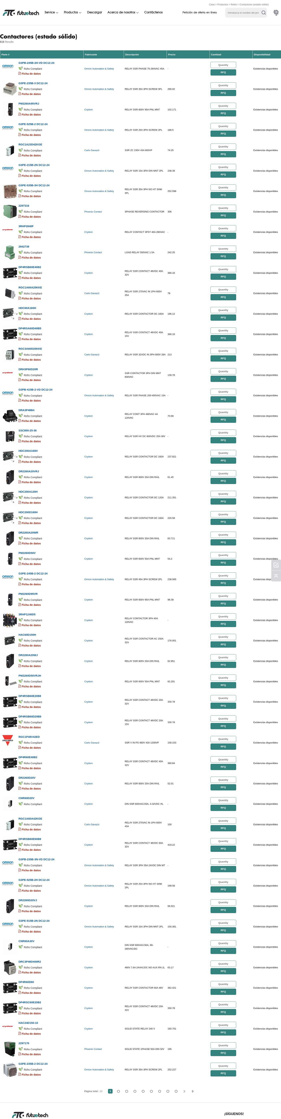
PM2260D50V (27, 532)
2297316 (23, 199)
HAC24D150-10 (28, 983)
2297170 (23, 1003)
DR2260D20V (27, 748)
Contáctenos (153, 12)
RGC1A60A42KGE (30, 787)
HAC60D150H (27, 611)
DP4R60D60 (26, 944)
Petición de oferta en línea (200, 12)
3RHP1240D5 (27, 591)
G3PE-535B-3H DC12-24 (33, 179)
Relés (234, 4)
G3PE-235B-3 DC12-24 (32, 81)
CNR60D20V (26, 768)
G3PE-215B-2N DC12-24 (33, 159)
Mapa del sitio (221, 1108)
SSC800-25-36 (27, 414)
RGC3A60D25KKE (30, 336)
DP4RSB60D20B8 (29, 689)
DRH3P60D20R (28, 356)
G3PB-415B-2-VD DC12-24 (35, 375)
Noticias (179, 1108)
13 (176, 1050)
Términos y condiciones (27, 1108)
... (168, 1050)
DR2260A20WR (28, 512)
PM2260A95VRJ (28, 100)
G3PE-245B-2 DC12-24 (32, 552)
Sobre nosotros (131, 1108)
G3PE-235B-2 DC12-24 (32, 1023)
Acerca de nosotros (121, 12)
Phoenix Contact (93, 205)
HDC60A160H (27, 297)
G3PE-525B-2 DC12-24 (32, 120)
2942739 (23, 238)
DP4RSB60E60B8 (29, 807)
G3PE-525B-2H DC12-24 (33, 846)
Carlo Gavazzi (91, 146)
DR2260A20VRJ (28, 454)
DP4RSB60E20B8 (29, 669)
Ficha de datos (31, 72)
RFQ (223, 71)
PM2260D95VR (28, 571)
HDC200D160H (28, 493)
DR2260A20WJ (28, 630)
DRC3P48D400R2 (29, 924)
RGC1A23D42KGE (30, 140)
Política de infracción (63, 1108)
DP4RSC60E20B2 (29, 964)
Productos (222, 4)
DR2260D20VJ (27, 866)
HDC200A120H (28, 473)
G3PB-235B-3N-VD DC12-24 (36, 826)
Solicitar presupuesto (99, 1108)
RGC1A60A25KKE (30, 277)
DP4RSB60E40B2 (29, 257)
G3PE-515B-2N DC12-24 (33, 885)
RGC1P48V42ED (29, 709)
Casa (212, 4)
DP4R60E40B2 (27, 728)
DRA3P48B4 (26, 395)
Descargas (198, 1108)
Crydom (88, 107)
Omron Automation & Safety (99, 68)
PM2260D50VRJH (29, 650)
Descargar (94, 12)
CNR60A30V (26, 905)
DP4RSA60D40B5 (29, 316)
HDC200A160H (28, 434)
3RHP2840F (26, 218)
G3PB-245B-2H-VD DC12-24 (36, 61)
